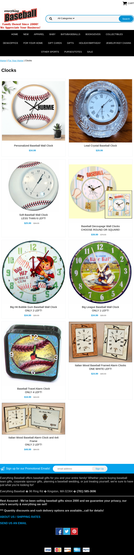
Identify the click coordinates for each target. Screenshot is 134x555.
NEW (26, 34)
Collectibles (114, 34)
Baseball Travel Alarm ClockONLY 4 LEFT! (33, 390)
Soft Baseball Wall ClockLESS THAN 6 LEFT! (33, 216)
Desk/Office (10, 43)
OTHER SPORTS (50, 51)
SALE (90, 51)
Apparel (39, 34)
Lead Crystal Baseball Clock (100, 145)
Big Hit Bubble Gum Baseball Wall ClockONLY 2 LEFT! (33, 308)
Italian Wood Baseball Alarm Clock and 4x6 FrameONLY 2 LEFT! (33, 441)
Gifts (70, 43)
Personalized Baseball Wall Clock (33, 145)
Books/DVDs (93, 34)
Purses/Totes (73, 51)
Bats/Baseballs (70, 34)
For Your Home (33, 43)
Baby (53, 34)
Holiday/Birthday (90, 43)
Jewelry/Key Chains (118, 43)
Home (14, 34)
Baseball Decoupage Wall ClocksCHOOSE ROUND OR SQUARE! (100, 228)
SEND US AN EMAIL (13, 523)
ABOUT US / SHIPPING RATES (20, 516)
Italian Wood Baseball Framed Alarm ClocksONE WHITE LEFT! (100, 367)
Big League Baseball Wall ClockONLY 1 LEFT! (100, 308)
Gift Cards (55, 43)
